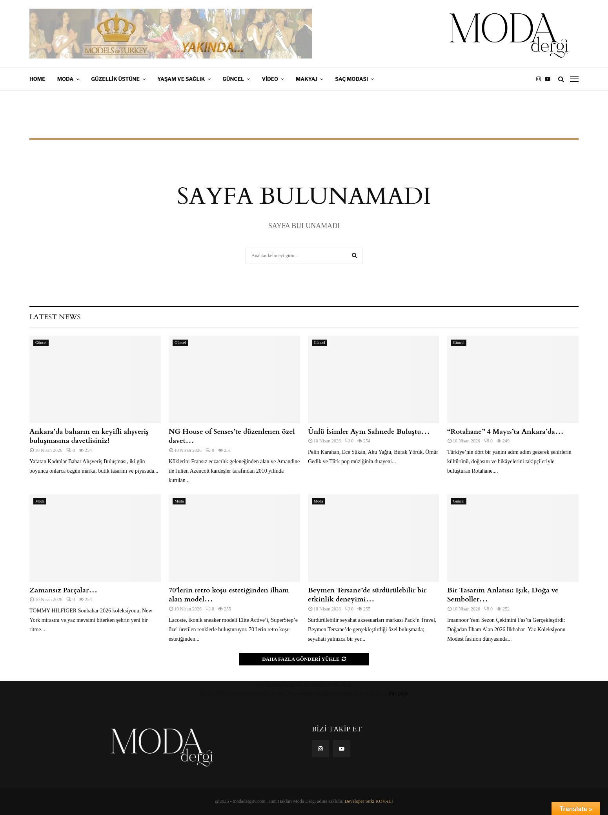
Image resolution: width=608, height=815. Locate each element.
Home (37, 79)
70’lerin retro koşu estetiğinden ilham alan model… (229, 594)
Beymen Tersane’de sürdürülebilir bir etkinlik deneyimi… (367, 594)
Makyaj (306, 79)
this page (398, 693)
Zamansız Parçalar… (63, 590)
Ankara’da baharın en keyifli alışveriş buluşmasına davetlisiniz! (89, 436)
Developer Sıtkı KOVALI (369, 801)
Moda (65, 79)
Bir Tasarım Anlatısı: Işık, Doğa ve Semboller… (503, 594)
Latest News (54, 317)
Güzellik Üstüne (115, 79)
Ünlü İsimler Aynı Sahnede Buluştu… (369, 432)
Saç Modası (351, 79)
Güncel (233, 79)
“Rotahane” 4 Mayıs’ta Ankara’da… (505, 432)
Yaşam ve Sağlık (181, 79)
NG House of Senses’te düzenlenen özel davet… (232, 436)
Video (270, 79)
